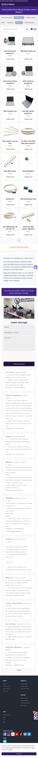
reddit (13, 734)
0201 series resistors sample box (10, 82)
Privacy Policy (6, 686)
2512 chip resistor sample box (10, 52)
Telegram (29, 734)
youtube (17, 734)
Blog (4, 722)
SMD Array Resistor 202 (28, 199)
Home (4, 9)
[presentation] (19, 356)
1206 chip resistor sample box (28, 112)
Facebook (5, 734)
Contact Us (5, 691)
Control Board (29, 23)
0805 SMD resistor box (28, 51)
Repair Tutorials (24, 698)
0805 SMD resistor (10, 171)
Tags (34, 29)
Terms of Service (7, 689)
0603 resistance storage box (28, 82)
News (4, 717)
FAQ (4, 719)
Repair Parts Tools (25, 689)
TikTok (21, 734)
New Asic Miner (24, 684)
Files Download (24, 700)
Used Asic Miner (24, 686)
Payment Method (7, 715)
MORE (19, 670)
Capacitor (10, 23)
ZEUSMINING (8, 4)
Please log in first (19, 364)
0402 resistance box (10, 111)
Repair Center (24, 705)
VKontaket (25, 734)
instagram (9, 734)
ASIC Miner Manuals (25, 703)
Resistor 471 (10, 199)
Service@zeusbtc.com (5, 741)
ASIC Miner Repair (16, 9)
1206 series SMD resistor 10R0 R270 (28, 228)
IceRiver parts (30, 18)
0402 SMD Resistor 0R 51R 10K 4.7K (10, 228)
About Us (5, 684)
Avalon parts (30, 9)
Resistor (19, 23)
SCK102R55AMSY (28, 171)
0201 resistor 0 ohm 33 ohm (10, 142)
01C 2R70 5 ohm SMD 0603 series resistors (28, 142)
